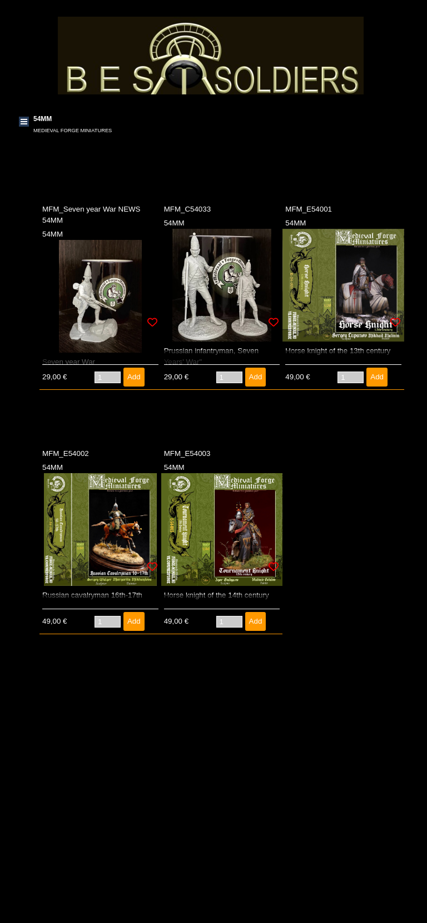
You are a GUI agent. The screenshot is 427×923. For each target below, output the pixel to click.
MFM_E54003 (187, 453)
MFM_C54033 (187, 209)
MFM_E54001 (308, 209)
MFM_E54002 (65, 453)
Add (134, 377)
